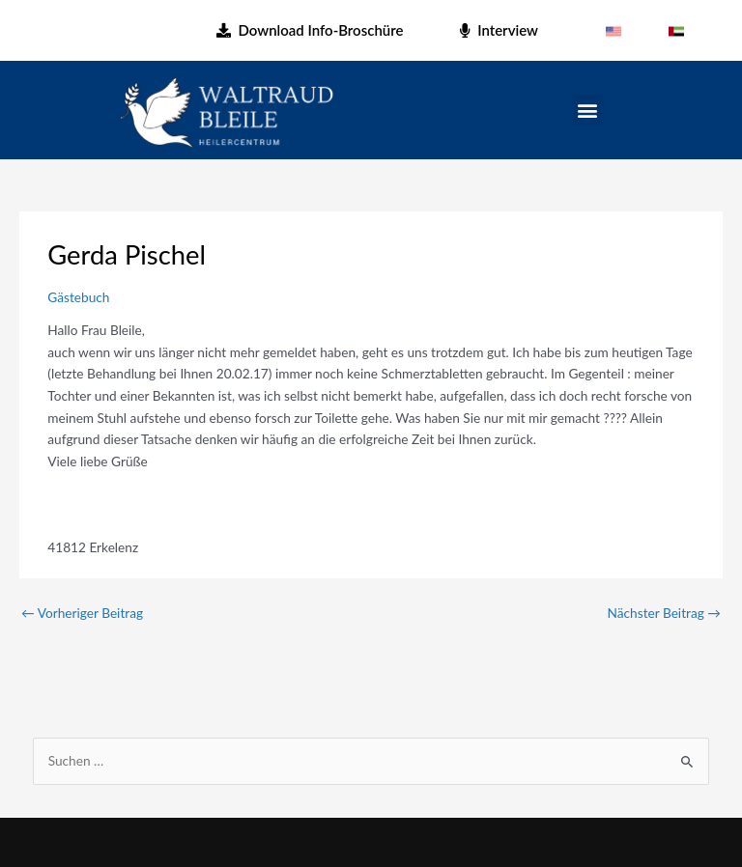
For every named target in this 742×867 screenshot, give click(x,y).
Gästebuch (78, 297)
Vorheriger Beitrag (82, 612)
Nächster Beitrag (664, 612)
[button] (588, 110)
